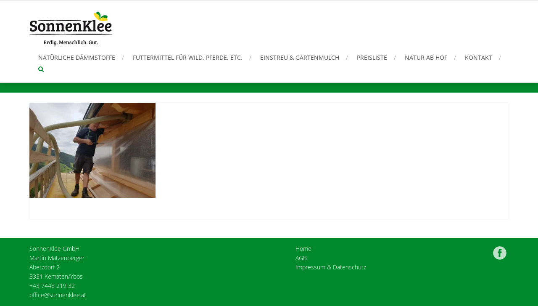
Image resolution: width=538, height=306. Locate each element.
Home (303, 249)
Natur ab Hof (426, 57)
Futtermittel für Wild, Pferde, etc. (188, 57)
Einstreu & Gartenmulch (299, 57)
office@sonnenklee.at (57, 295)
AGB (301, 258)
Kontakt (478, 57)
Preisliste (372, 57)
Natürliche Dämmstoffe (76, 57)
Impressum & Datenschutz (330, 267)
